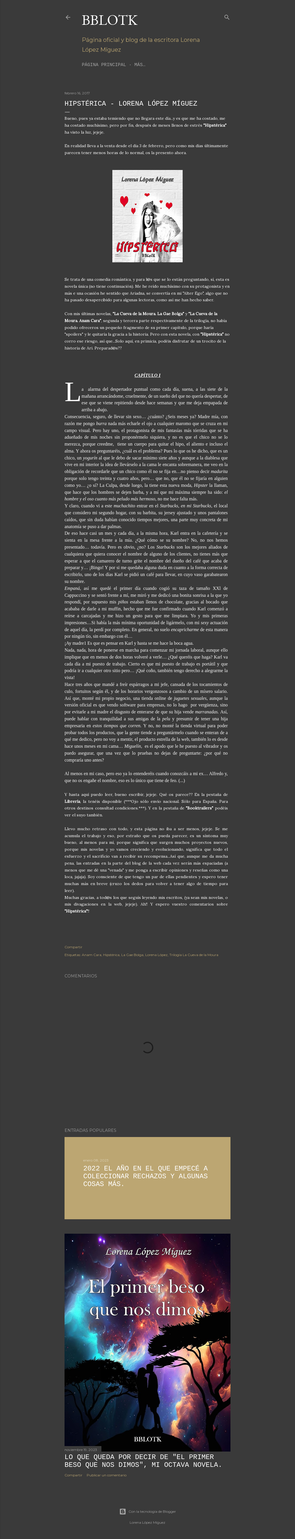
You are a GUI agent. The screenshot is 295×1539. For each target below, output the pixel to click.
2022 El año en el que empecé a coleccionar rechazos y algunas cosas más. (145, 1176)
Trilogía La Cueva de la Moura (193, 955)
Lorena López (156, 955)
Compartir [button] (73, 947)
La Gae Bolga (132, 955)
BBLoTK (110, 19)
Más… (139, 65)
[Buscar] (227, 16)
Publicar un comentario (106, 1475)
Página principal (104, 65)
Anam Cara (91, 955)
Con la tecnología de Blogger (147, 1511)
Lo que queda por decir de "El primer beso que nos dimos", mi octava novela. (143, 1461)
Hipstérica (111, 955)
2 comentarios (117, 1194)
